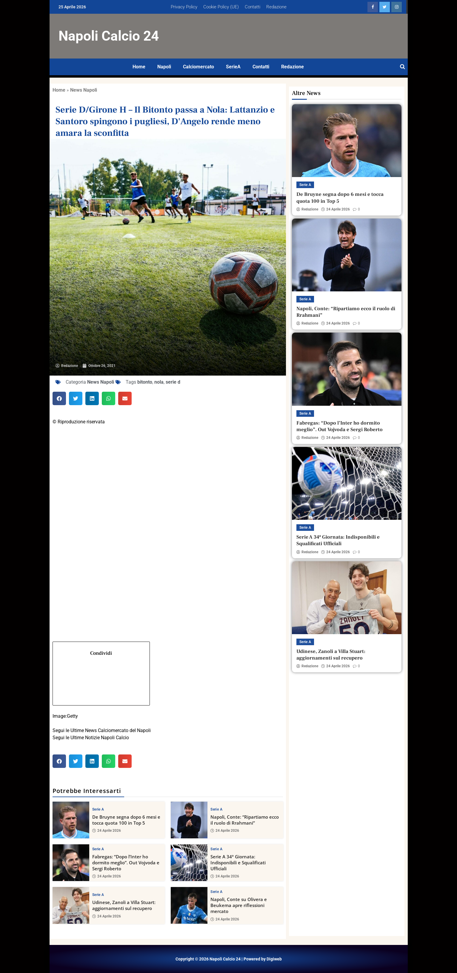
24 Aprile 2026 (106, 830)
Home (139, 67)
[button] (59, 398)
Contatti (252, 7)
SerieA (233, 67)
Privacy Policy (184, 7)
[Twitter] (168, 510)
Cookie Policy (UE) (221, 7)
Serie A (98, 809)
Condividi (101, 675)
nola (159, 382)
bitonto (144, 382)
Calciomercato (198, 67)
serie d (173, 382)
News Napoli (83, 90)
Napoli (164, 67)
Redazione (276, 7)
